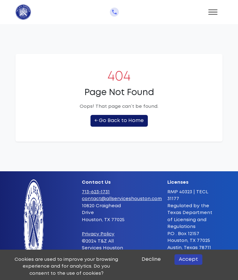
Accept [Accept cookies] (188, 259)
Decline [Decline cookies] (151, 259)
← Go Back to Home (119, 120)
